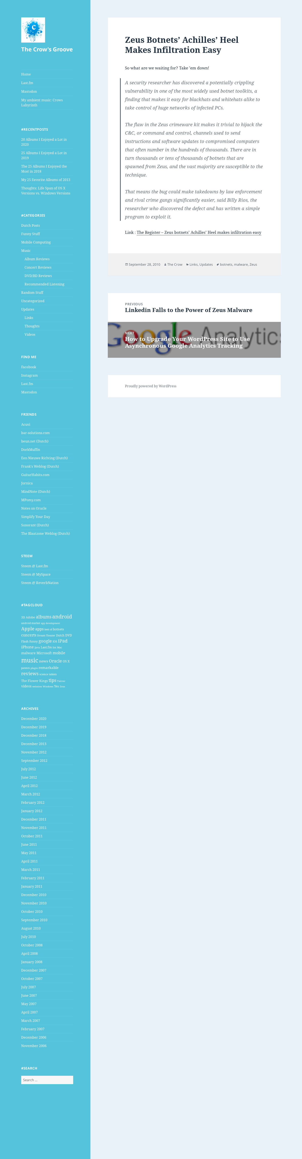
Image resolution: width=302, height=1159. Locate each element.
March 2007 (30, 1020)
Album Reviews (37, 259)
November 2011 (34, 827)
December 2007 (33, 970)
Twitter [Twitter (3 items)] (61, 681)
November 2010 (34, 903)
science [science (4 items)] (43, 674)
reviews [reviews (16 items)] (30, 673)
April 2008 (29, 953)
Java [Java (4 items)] (37, 647)
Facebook (28, 367)
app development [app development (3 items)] (50, 623)
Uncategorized (32, 301)
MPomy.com (31, 500)
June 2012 (29, 777)
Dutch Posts (30, 225)
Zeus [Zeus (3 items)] (62, 686)
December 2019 (33, 727)
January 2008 (31, 962)
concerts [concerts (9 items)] (28, 634)
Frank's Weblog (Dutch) (40, 466)
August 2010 (31, 928)
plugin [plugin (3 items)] (34, 668)
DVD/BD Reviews (38, 275)
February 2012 (32, 802)
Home (26, 74)
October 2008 (32, 945)
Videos (30, 334)
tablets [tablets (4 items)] (53, 674)
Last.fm (27, 83)
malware (241, 264)
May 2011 (28, 853)
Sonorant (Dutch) (35, 525)
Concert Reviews (38, 267)
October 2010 (32, 911)
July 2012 (28, 769)
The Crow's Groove (47, 49)
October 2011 (32, 836)
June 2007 (29, 995)
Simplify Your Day (35, 516)
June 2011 (29, 844)
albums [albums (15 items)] (43, 617)
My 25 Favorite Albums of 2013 (45, 179)
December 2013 (33, 743)
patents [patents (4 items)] (25, 668)
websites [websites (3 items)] (37, 686)
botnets (226, 264)
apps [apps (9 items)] (39, 628)
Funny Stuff (30, 234)
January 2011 (31, 886)
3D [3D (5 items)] (23, 617)
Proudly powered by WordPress (150, 386)
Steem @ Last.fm (34, 566)
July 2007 (28, 987)
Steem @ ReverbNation (40, 582)
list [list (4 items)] (54, 647)
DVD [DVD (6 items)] (68, 635)
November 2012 (34, 752)
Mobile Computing (36, 242)
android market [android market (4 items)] (30, 623)
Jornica (27, 483)
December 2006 (33, 1037)
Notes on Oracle (34, 508)
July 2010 (28, 936)
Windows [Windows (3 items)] (48, 686)
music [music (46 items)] (29, 660)
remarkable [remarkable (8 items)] (49, 667)
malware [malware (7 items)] (28, 653)
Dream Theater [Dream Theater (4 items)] (46, 635)
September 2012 (34, 760)
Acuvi (25, 424)
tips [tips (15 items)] (52, 680)
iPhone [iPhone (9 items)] (27, 646)
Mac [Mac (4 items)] (59, 647)
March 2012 (30, 794)
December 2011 (33, 819)
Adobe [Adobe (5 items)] (30, 617)
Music (26, 250)
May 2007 (28, 1004)
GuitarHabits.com (35, 474)
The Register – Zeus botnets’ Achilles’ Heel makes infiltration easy (199, 232)
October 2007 (32, 978)
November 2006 (34, 1045)
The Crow (174, 264)
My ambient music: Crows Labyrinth (42, 102)
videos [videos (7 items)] (26, 686)
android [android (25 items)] (62, 616)
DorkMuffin (30, 449)
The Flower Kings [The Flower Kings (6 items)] (34, 681)
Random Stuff (32, 292)
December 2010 (33, 894)
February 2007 (32, 1029)
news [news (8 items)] (43, 661)
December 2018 (33, 735)
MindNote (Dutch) (35, 491)
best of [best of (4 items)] (48, 629)
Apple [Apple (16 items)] (27, 629)
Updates (27, 309)
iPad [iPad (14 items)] (63, 641)
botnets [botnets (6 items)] (58, 629)
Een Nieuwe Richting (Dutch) (44, 458)
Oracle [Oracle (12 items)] (55, 661)
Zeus (253, 264)
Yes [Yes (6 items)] (56, 686)
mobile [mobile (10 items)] (59, 652)
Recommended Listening (44, 284)
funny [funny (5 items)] (33, 641)
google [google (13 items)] (45, 641)
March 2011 (30, 869)
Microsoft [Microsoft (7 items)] (44, 653)
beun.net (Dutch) (34, 441)
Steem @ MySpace (36, 574)
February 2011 (32, 878)
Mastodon (29, 91)
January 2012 (31, 811)
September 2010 (34, 920)
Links (29, 317)
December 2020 (33, 718)
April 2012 (29, 785)
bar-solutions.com (35, 433)
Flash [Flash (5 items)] (25, 641)
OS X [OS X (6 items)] (66, 661)
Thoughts (32, 326)
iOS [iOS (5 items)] (55, 641)
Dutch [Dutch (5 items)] (60, 635)
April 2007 (29, 1012)
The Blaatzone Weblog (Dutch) (45, 533)
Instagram (29, 375)
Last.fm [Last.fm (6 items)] (46, 647)
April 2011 (29, 861)
